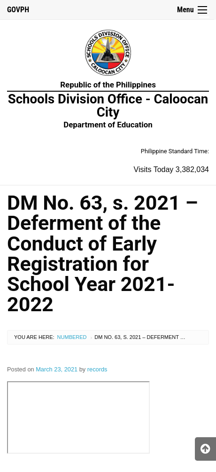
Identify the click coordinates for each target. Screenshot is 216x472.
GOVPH (18, 9)
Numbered (72, 337)
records (97, 369)
